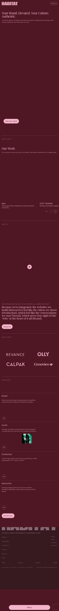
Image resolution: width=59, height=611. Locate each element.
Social (52, 539)
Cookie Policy (29, 567)
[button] (55, 211)
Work (3, 558)
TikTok (3, 562)
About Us (7, 327)
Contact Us (53, 3)
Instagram (20, 562)
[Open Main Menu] (29, 607)
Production (54, 545)
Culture (4, 549)
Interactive (54, 542)
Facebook (37, 562)
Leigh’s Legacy (5, 567)
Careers (4, 537)
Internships (5, 541)
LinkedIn (55, 562)
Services (4, 554)
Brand (52, 536)
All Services (8, 516)
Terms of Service (21, 567)
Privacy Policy (13, 567)
